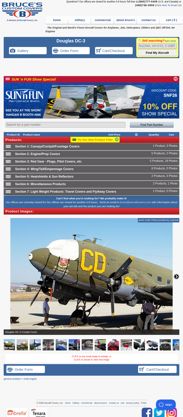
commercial (103, 20)
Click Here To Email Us (168, 5)
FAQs (143, 403)
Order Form (65, 51)
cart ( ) (171, 20)
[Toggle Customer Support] (166, 404)
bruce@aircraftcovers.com (135, 202)
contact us (148, 20)
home (57, 20)
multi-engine (30, 378)
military (80, 20)
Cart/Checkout (110, 51)
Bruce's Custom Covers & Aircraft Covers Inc (23, 12)
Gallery (19, 51)
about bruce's (125, 20)
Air (45, 403)
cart (122, 403)
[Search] (157, 46)
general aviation (12, 378)
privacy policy (132, 403)
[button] (176, 276)
